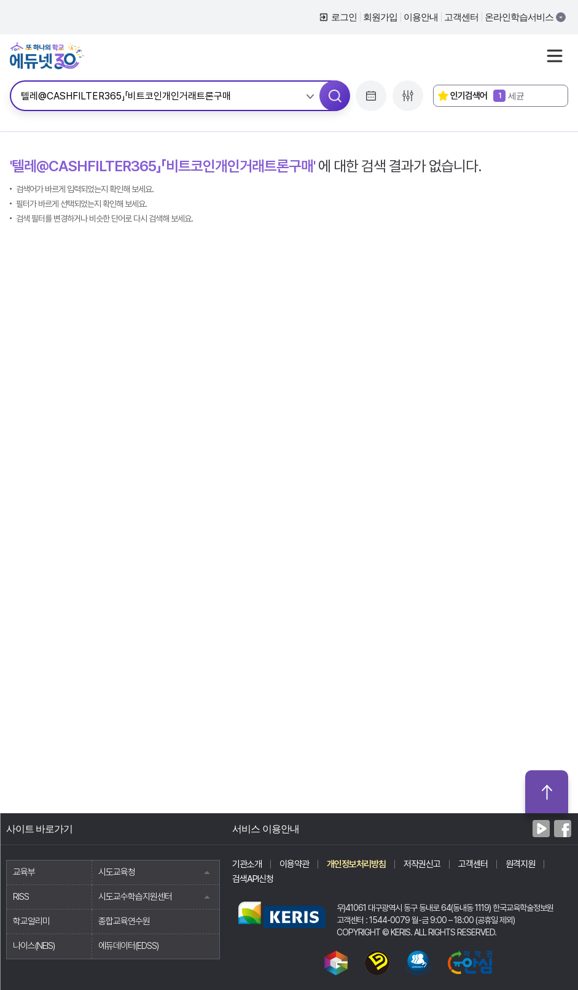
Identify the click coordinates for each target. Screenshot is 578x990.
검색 (334, 95)
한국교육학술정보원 (282, 914)
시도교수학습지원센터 (159, 897)
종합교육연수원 (124, 921)
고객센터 (461, 17)
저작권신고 (422, 864)
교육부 (24, 872)
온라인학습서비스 (519, 17)
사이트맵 (554, 55)
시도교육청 (159, 872)
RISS (21, 896)
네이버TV (541, 828)
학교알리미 (31, 921)
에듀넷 (47, 56)
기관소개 (247, 864)
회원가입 (380, 17)
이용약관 (294, 864)
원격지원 (520, 864)
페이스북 (562, 828)
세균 (508, 96)
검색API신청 (252, 878)
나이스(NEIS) (34, 945)
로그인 (344, 17)
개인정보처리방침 (356, 864)
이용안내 (421, 17)
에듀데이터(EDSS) (128, 945)
